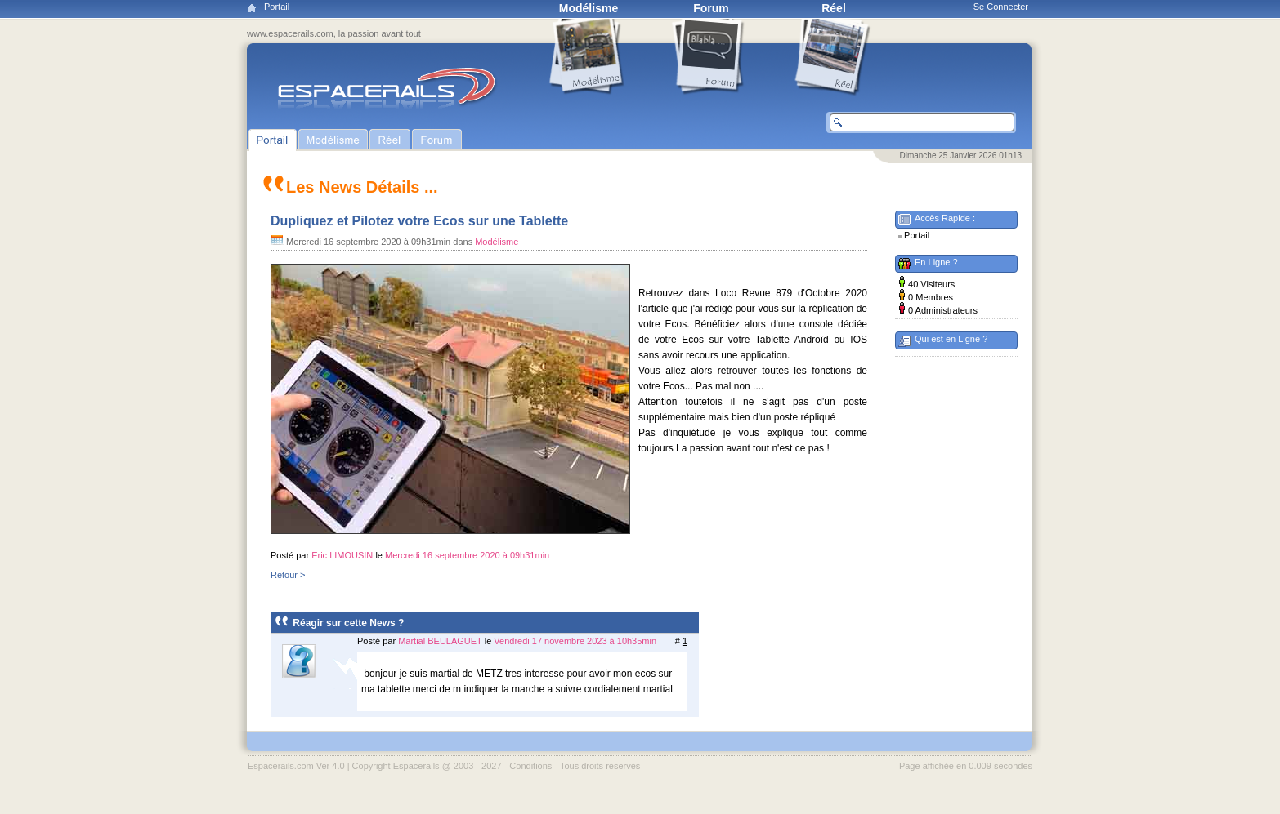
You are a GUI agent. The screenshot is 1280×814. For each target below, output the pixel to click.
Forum (711, 8)
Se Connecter (1000, 6)
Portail (276, 6)
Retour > (288, 575)
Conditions (530, 766)
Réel (833, 8)
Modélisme (588, 8)
